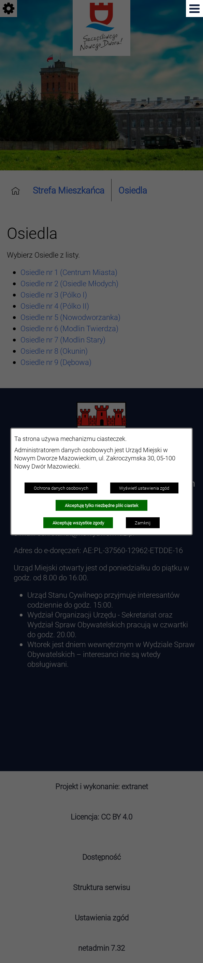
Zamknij (142, 523)
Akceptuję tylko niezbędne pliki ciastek (101, 505)
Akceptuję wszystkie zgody (78, 523)
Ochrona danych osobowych (61, 488)
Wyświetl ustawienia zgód (144, 488)
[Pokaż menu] (194, 8)
